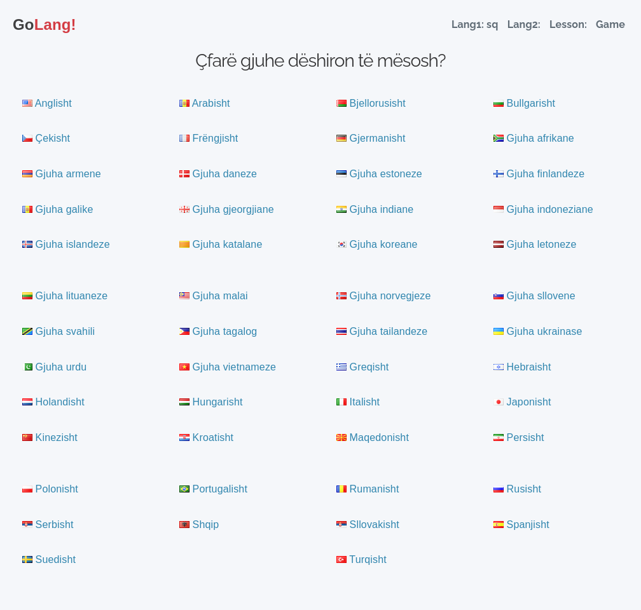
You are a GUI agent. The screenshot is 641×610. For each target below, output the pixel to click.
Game (610, 24)
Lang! (44, 24)
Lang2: (525, 24)
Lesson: (569, 24)
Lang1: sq (475, 24)
